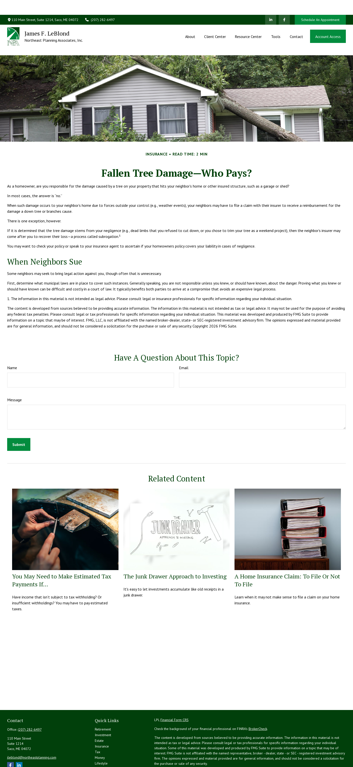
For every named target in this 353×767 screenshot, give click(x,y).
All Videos (102, 752)
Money (100, 735)
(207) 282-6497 (100, 5)
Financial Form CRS (174, 697)
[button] (190, 21)
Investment (103, 712)
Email (183, 345)
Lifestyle (101, 741)
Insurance (102, 724)
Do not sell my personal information (288, 755)
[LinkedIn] (270, 5)
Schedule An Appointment (320, 5)
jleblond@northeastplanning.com (31, 735)
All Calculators (105, 758)
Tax (97, 730)
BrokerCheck (258, 706)
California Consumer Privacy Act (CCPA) (304, 750)
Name (12, 345)
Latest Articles (105, 747)
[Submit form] (18, 422)
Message (14, 377)
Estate (99, 718)
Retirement (103, 707)
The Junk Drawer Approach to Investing (175, 554)
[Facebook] (284, 5)
